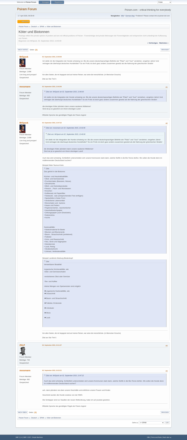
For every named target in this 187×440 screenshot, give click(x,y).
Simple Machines (37, 437)
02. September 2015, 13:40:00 (52, 57)
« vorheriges (152, 43)
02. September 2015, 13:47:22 (52, 123)
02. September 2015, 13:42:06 (52, 86)
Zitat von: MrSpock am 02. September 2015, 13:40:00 (65, 92)
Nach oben (22, 412)
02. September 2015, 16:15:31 (52, 370)
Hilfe (148, 437)
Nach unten (23, 50)
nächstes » (163, 43)
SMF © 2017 (27, 437)
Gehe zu (135, 422)
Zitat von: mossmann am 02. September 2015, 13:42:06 (65, 128)
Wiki (122, 16)
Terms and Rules (156, 437)
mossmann (24, 87)
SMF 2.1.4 (19, 437)
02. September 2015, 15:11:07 (52, 345)
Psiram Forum (27, 9)
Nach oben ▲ (167, 437)
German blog (129, 16)
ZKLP (22, 345)
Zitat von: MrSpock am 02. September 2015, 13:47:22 (65, 375)
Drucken (165, 50)
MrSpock (23, 57)
